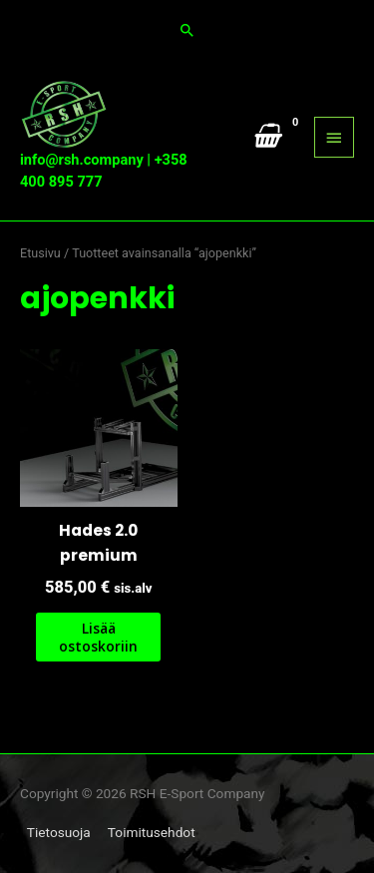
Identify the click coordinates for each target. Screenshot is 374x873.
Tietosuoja (59, 832)
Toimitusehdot (151, 832)
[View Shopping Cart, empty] (265, 137)
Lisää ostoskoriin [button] (98, 637)
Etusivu (40, 252)
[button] (187, 30)
